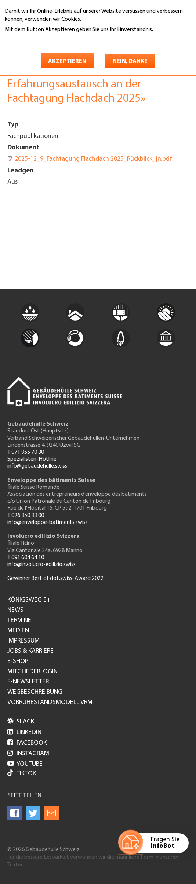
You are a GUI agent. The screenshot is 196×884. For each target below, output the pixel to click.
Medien (18, 631)
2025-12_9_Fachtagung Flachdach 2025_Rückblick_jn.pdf (93, 159)
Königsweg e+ (29, 600)
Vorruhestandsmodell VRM (49, 702)
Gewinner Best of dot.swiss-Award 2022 (55, 578)
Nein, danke (130, 61)
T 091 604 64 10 (25, 558)
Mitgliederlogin (32, 671)
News (15, 610)
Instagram (28, 753)
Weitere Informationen (36, 40)
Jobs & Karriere (30, 651)
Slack (20, 721)
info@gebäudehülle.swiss (37, 466)
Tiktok (21, 773)
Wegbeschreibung (34, 692)
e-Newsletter (28, 682)
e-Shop (17, 661)
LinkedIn (24, 732)
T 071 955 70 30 (25, 452)
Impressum (23, 641)
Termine (19, 620)
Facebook (27, 742)
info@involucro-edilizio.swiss (41, 565)
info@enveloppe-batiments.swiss (47, 522)
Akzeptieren (67, 61)
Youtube (25, 764)
